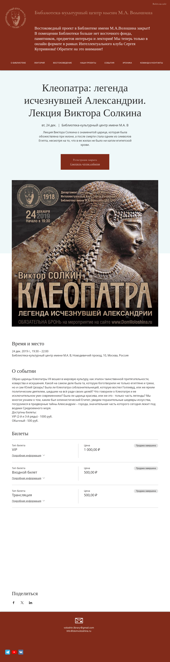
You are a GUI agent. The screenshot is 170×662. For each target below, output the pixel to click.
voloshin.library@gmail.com (79, 627)
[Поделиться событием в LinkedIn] (30, 602)
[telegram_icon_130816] (7, 652)
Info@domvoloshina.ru (79, 631)
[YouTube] (14, 652)
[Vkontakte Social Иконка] (20, 652)
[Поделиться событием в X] (22, 602)
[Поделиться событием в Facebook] (13, 602)
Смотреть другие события (85, 164)
